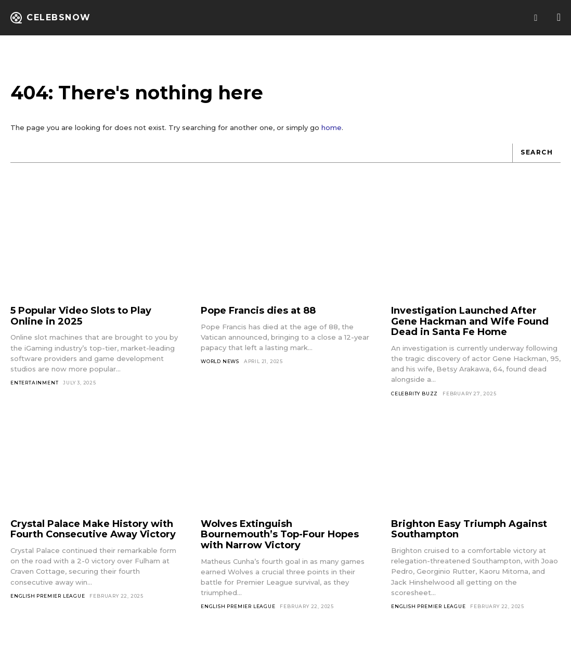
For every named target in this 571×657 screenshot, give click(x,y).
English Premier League (47, 601)
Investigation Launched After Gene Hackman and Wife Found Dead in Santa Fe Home (470, 326)
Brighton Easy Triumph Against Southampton (469, 534)
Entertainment (34, 388)
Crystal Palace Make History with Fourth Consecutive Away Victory (93, 534)
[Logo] (50, 17)
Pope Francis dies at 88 (258, 315)
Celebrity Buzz (414, 399)
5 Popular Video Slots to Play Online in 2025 (80, 321)
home (331, 132)
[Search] (536, 158)
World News (220, 366)
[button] (536, 18)
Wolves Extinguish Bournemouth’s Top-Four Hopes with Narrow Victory (280, 539)
